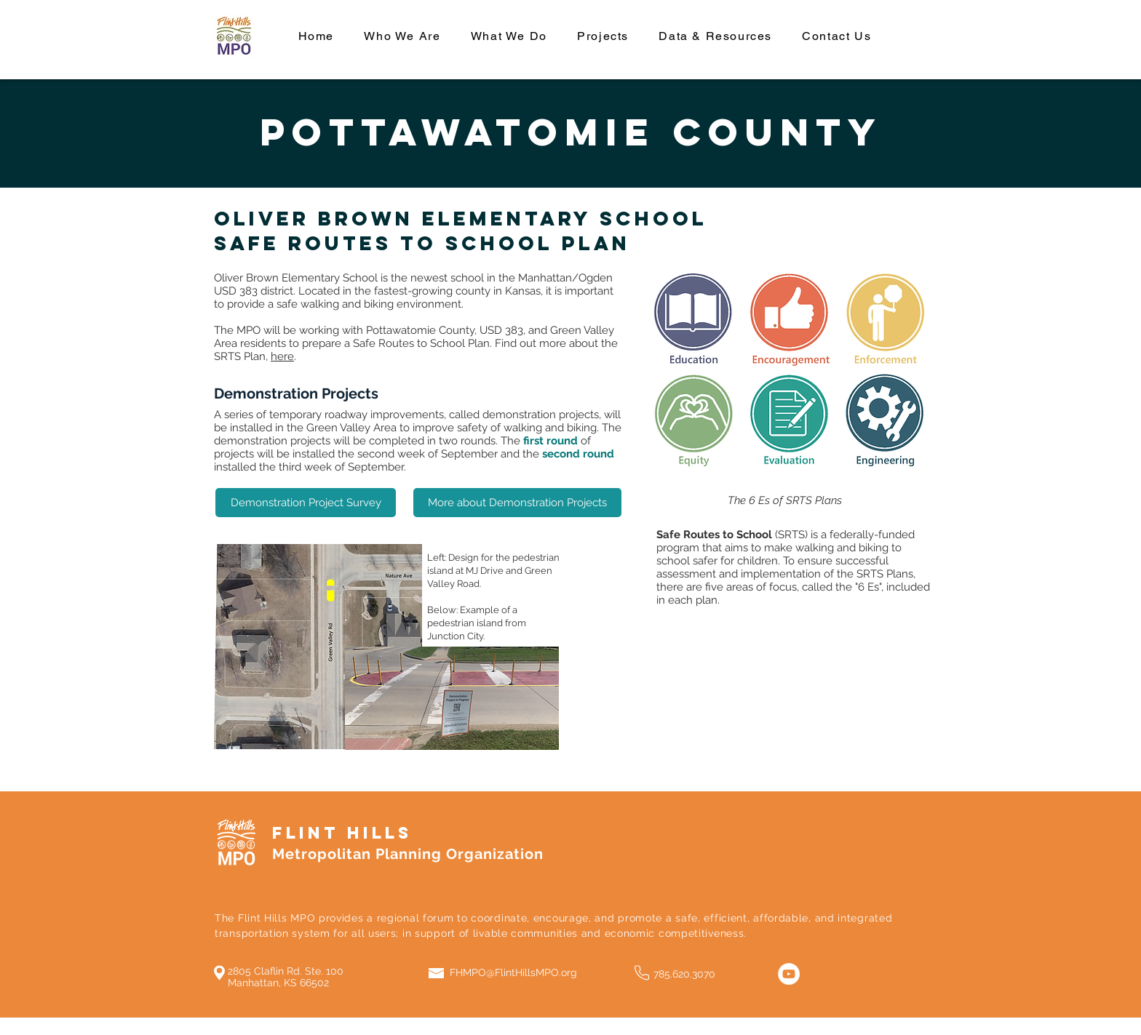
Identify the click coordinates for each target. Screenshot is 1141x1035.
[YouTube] (789, 974)
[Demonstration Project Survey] (305, 502)
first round (550, 440)
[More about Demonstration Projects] (517, 502)
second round (578, 453)
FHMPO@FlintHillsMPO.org (513, 972)
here (282, 356)
